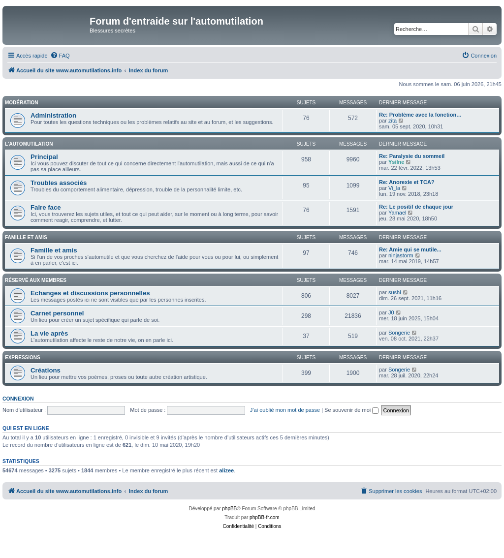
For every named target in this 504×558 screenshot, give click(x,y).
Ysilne (396, 162)
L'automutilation (29, 144)
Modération (21, 102)
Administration (53, 115)
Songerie (399, 333)
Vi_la (394, 188)
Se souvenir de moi (351, 410)
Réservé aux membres (35, 280)
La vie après (49, 333)
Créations (46, 370)
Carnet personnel (57, 313)
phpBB (229, 508)
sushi (394, 292)
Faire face (46, 207)
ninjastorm (400, 255)
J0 (391, 312)
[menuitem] (60, 56)
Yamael (397, 213)
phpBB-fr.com (265, 517)
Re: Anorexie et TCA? (407, 182)
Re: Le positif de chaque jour (416, 207)
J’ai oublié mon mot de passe (285, 410)
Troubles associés (59, 182)
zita (392, 121)
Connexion (18, 399)
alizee (226, 470)
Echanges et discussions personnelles (90, 293)
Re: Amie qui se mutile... (410, 249)
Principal (44, 156)
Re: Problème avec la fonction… (420, 115)
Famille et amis (26, 237)
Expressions (22, 357)
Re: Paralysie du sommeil (411, 156)
